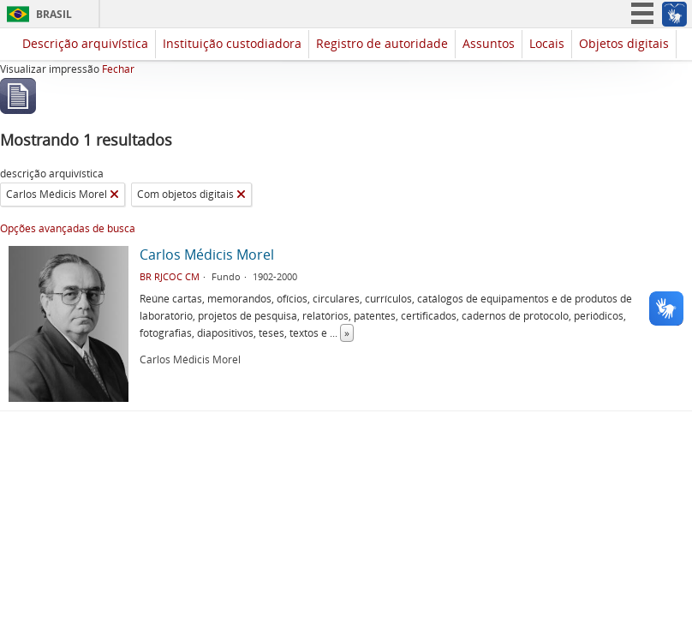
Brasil (54, 14)
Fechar (118, 69)
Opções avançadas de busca (67, 228)
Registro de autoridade (382, 43)
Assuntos (488, 43)
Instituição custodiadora (232, 43)
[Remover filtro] (114, 194)
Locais (546, 43)
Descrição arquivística (85, 43)
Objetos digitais (624, 43)
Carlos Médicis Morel (207, 254)
